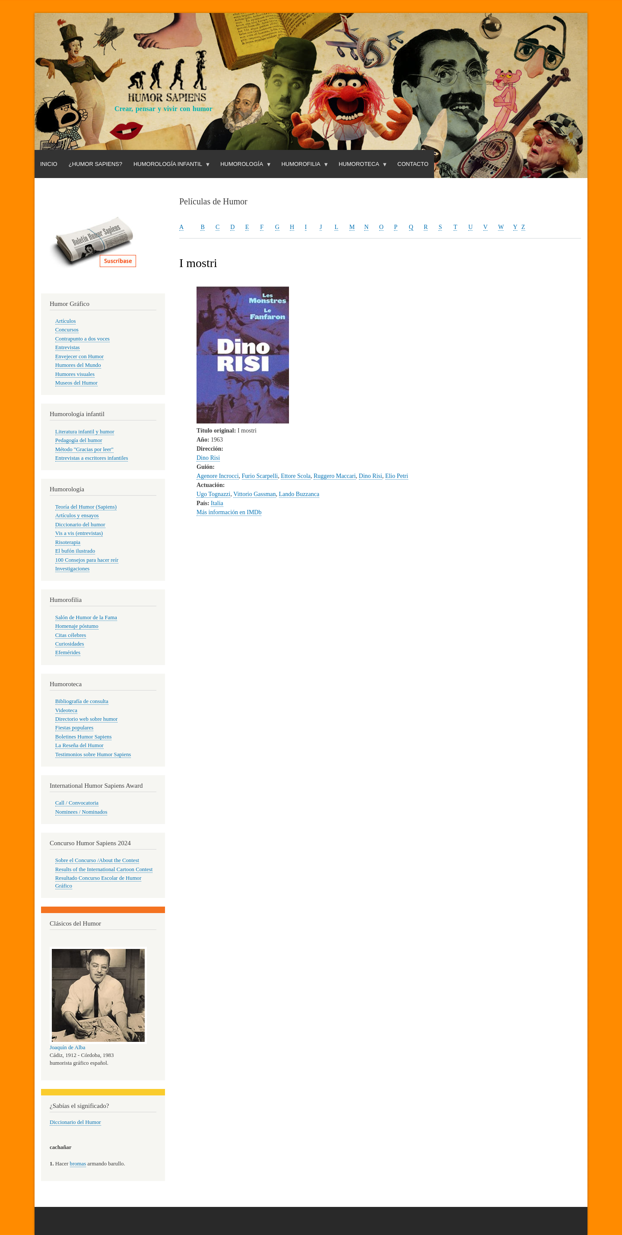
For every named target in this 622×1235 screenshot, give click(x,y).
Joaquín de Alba (67, 1047)
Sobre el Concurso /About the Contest (97, 860)
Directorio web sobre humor (86, 719)
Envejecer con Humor (79, 356)
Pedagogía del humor (78, 440)
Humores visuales (75, 374)
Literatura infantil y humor (84, 432)
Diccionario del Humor (75, 1122)
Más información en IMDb (229, 512)
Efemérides (67, 652)
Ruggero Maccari (335, 476)
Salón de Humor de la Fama (86, 617)
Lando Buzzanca (299, 494)
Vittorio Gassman (254, 494)
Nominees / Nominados (81, 812)
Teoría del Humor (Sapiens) (86, 507)
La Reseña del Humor (79, 745)
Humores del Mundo (78, 365)
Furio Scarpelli (260, 476)
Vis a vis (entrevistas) (79, 533)
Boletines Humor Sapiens (83, 737)
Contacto (412, 164)
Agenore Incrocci (218, 476)
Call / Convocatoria (76, 803)
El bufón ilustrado (75, 551)
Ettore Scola (296, 476)
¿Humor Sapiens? (95, 164)
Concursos (67, 330)
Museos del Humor (76, 383)
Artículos (65, 321)
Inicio (48, 164)
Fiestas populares (74, 728)
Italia (217, 503)
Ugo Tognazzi (213, 494)
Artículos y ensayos (77, 515)
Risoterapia (67, 542)
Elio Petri (396, 476)
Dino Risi (208, 458)
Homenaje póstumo (76, 626)
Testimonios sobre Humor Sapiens (93, 754)
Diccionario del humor (80, 525)
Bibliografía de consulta (81, 701)
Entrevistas (67, 347)
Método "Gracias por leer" (84, 449)
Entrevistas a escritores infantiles (91, 458)
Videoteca (66, 710)
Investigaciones (72, 569)
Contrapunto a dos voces (82, 339)
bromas (78, 1164)
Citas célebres (70, 635)
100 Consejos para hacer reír (86, 560)
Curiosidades (69, 644)
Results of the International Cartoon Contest (103, 869)
